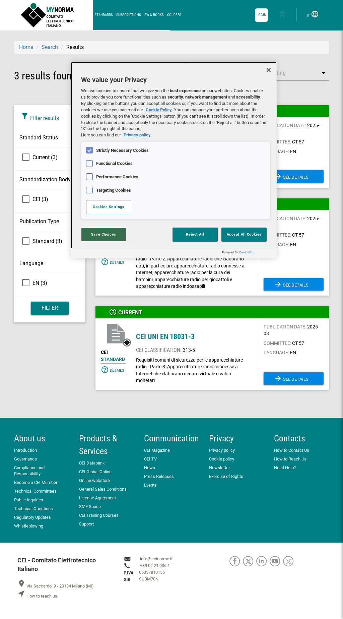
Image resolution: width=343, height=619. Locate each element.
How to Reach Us (290, 458)
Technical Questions (33, 508)
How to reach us (37, 596)
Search (50, 47)
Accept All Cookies (244, 234)
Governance (25, 458)
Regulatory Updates (32, 517)
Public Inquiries (28, 499)
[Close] (268, 70)
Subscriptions (128, 15)
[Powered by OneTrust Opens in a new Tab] (247, 254)
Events (150, 485)
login (261, 15)
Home (26, 47)
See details (291, 176)
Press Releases (159, 476)
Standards (103, 15)
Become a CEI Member (35, 482)
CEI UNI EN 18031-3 (165, 336)
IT (313, 14)
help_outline (113, 312)
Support (86, 524)
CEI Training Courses (99, 515)
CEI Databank (92, 463)
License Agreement (97, 497)
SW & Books (154, 15)
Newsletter (219, 467)
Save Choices (103, 234)
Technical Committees (35, 491)
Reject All (195, 234)
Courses (174, 15)
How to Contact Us (291, 450)
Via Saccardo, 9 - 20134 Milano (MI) (55, 586)
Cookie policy (221, 458)
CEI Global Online (95, 471)
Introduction (25, 450)
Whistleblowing (28, 526)
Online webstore (94, 480)
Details (112, 262)
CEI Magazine (157, 450)
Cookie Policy (159, 109)
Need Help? (285, 467)
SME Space (90, 506)
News (149, 467)
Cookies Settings (108, 206)
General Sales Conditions (103, 489)
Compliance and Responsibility (29, 470)
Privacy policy (222, 450)
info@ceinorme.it (156, 558)
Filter (50, 308)
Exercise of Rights (226, 476)
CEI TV (150, 458)
